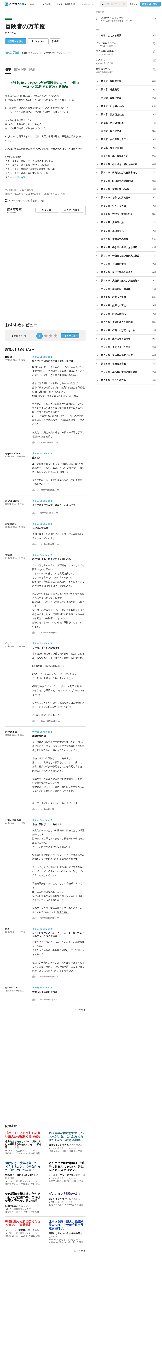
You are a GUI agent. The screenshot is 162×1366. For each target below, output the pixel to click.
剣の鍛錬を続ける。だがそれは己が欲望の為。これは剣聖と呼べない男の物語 (22, 1197)
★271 (51, 1202)
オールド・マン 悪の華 (61, 1175)
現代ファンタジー (65, 1202)
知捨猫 (8, 555)
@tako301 (10, 524)
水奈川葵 (9, 1178)
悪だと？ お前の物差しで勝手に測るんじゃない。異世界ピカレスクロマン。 (66, 1166)
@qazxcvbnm (12, 453)
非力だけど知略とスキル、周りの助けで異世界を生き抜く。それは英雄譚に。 (23, 1144)
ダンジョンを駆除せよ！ (65, 1193)
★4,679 (8, 1151)
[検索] (102, 4)
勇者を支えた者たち (59, 1145)
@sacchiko (11, 731)
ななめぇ (53, 1236)
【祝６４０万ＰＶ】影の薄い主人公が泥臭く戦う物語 (38, 1134)
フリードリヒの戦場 (15, 1230)
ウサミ (8, 643)
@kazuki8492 (12, 987)
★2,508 (8, 1181)
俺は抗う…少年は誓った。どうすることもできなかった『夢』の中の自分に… (22, 1166)
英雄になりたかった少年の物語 (64, 1233)
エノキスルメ (34, 1230)
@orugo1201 (12, 501)
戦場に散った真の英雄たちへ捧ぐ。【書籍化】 (22, 1223)
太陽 (16, 1147)
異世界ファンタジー (25, 1151)
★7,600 (52, 1240)
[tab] (9, 70)
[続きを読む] (45, 137)
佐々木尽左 (11, 32)
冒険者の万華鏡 (25, 26)
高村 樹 (80, 1175)
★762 (51, 1178)
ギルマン (23, 1205)
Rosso (8, 357)
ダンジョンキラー (58, 1198)
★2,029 (8, 1233)
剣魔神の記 (11, 1205)
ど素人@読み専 (13, 820)
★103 (51, 1148)
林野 (7, 929)
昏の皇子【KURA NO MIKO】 (20, 1175)
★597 (8, 1209)
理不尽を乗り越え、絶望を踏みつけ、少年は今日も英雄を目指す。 (66, 1225)
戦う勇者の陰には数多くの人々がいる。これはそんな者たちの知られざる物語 (66, 1136)
